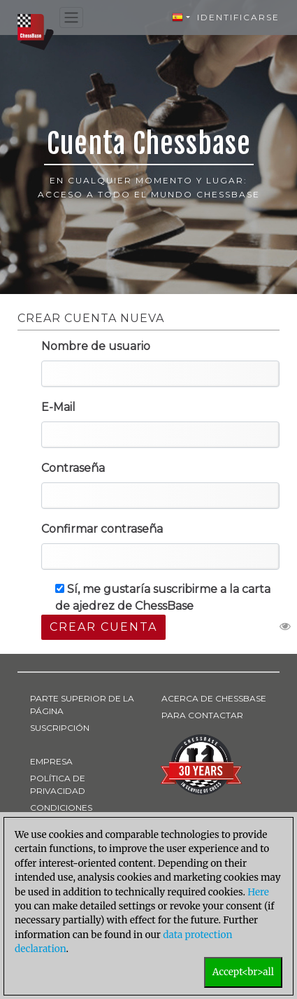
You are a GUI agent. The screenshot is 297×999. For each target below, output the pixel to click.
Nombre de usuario (95, 346)
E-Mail (58, 407)
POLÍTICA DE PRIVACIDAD (57, 784)
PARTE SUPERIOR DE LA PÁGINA (82, 704)
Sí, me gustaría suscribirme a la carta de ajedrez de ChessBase (162, 597)
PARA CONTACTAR (202, 715)
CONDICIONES (61, 807)
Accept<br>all (243, 972)
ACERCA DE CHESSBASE (213, 698)
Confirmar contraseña (102, 529)
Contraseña (73, 468)
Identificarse (238, 17)
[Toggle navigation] (71, 18)
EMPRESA (51, 761)
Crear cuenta (103, 627)
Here (258, 892)
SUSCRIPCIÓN (59, 727)
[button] (181, 17)
